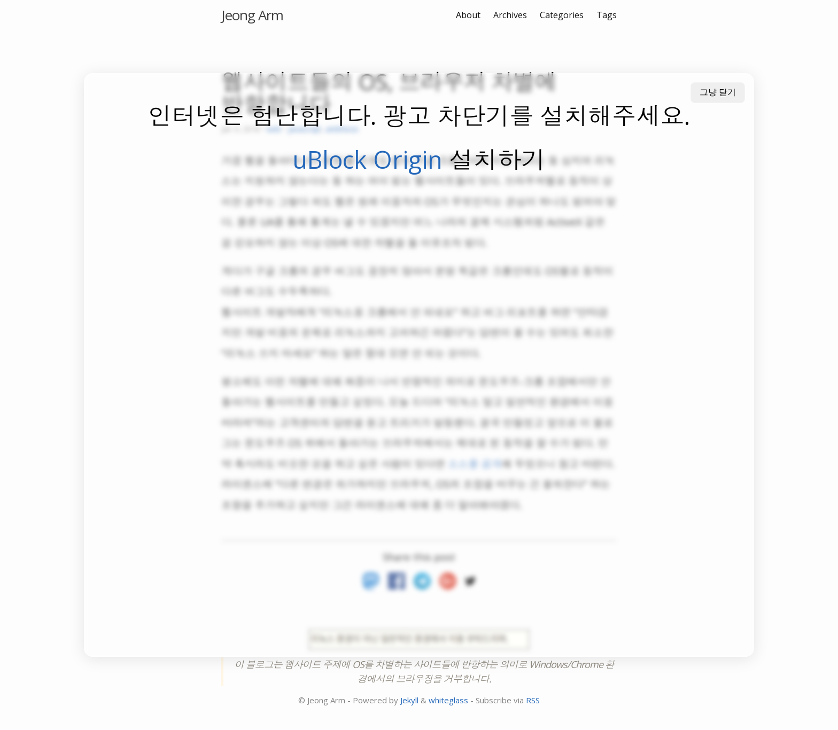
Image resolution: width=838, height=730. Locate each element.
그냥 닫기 (718, 92)
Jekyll (409, 700)
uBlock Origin (367, 159)
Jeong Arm (252, 15)
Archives (510, 15)
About (468, 15)
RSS (533, 700)
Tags (606, 15)
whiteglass (448, 700)
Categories (562, 15)
